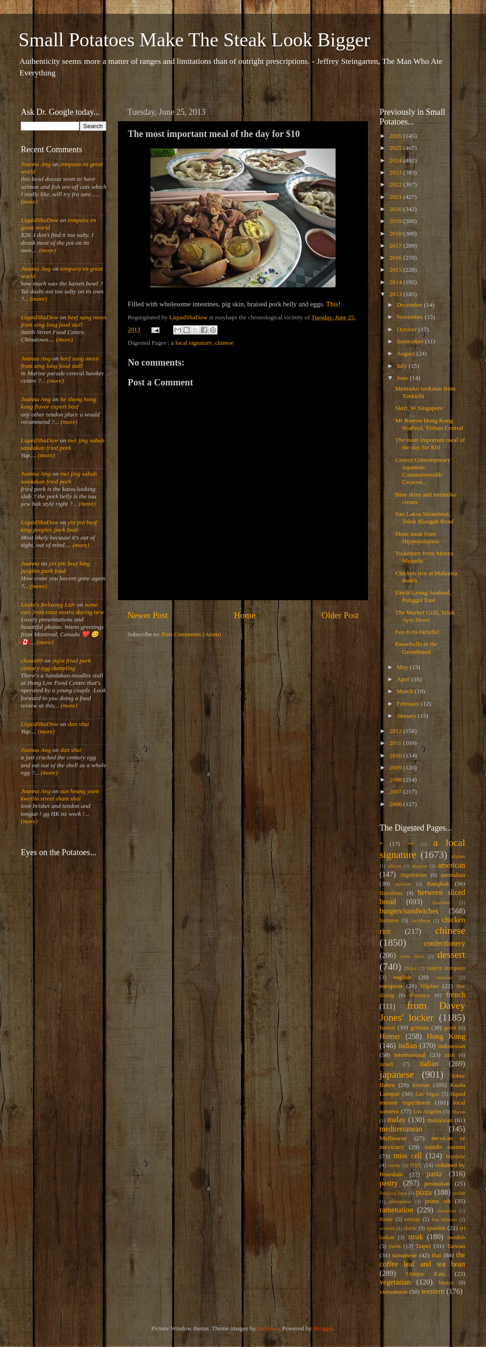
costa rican (412, 956)
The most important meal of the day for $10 (430, 443)
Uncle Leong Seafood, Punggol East (423, 596)
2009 (396, 767)
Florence (420, 995)
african (395, 866)
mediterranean (401, 1129)
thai (436, 1255)
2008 (396, 779)
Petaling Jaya (393, 1193)
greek (450, 1027)
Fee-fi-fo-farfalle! (417, 631)
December (410, 304)
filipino (429, 985)
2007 (396, 791)
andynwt (268, 1328)
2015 (396, 269)
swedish (456, 1237)
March (406, 691)
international (410, 1054)
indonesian (452, 1046)
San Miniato (444, 1219)
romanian (446, 1210)
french (455, 995)
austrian (403, 884)
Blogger (323, 1328)
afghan (458, 856)
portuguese (400, 1201)
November (410, 316)
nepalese (455, 1156)
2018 (396, 233)
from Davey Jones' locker (422, 1011)
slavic (410, 1228)
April (404, 679)
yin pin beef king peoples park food (59, 526)
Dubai (411, 968)
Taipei (423, 1245)
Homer (390, 1036)
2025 (396, 147)
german (419, 1027)
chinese (224, 342)
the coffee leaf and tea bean (422, 1259)
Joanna (30, 563)
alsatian (419, 866)
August (406, 353)
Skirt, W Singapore (419, 407)
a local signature (191, 342)
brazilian (441, 902)
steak (415, 1237)
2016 (396, 257)
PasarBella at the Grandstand (416, 647)
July (403, 365)
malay (396, 1120)
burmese (389, 920)
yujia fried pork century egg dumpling (56, 664)
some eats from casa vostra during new (62, 608)
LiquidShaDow (39, 220)
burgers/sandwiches (409, 911)
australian (453, 874)
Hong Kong (446, 1036)
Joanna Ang (36, 164)
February (409, 703)
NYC (416, 1165)
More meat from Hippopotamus (417, 537)
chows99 (32, 660)
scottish (387, 1228)
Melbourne (393, 1138)
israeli (386, 1064)
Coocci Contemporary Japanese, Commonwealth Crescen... (423, 471)
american (451, 865)
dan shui (78, 723)
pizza (424, 1192)
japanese (397, 1074)
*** (410, 844)
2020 (396, 208)
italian (429, 1064)
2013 (396, 294)
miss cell (407, 1156)
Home (244, 615)
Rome (386, 1219)
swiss (395, 1246)
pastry (389, 1183)
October (407, 329)
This (332, 304)
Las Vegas (427, 1094)
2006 (396, 804)
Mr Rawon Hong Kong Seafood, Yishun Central (429, 424)
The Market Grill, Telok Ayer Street (425, 616)
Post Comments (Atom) (191, 634)
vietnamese (394, 1291)
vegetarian (395, 1282)
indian (407, 1046)
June (403, 377)
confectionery (444, 943)
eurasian (444, 977)
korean (421, 1084)
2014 (396, 282)
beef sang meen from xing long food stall (63, 321)
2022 (396, 184)
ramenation (396, 1210)
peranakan (437, 1183)
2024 (396, 160)
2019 (396, 220)
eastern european (445, 968)
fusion (387, 1027)
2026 (396, 135)
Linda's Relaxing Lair (48, 604)
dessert (451, 954)
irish (450, 1055)
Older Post (340, 615)
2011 (396, 742)
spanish (436, 1227)
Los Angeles (427, 1111)
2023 (396, 172)
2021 (396, 196)
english (402, 977)
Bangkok (438, 883)
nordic (394, 1165)
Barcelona (391, 893)
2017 (396, 245)
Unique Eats (425, 1273)
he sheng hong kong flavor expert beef (58, 403)
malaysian (440, 1120)
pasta (434, 1174)
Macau (458, 1111)
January (407, 715)
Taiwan (456, 1245)
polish (459, 1193)
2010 (396, 755)
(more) (29, 201)
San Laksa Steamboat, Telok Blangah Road (424, 517)
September (411, 341)
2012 (396, 730)
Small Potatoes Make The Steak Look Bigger (194, 39)
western (432, 1291)
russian (412, 1219)
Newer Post (147, 615)
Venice (446, 1282)
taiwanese (404, 1255)
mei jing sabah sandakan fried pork (63, 444)
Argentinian (413, 875)
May (403, 667)
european (391, 985)
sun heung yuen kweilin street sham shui (60, 795)
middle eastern (445, 1146)
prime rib (438, 1201)
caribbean (420, 920)
